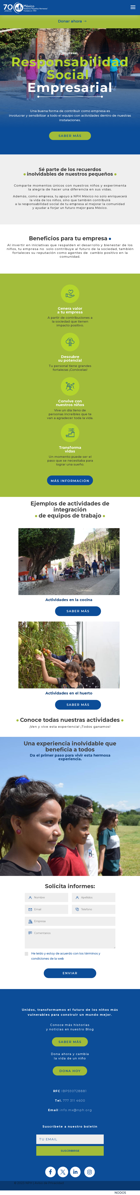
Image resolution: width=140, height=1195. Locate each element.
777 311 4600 (74, 1100)
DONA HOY (70, 1071)
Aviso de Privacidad (49, 1183)
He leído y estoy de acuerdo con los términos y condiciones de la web (62, 956)
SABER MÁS (70, 136)
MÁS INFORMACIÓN (70, 481)
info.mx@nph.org (76, 1110)
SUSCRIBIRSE (70, 1150)
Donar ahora (70, 21)
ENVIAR (70, 973)
